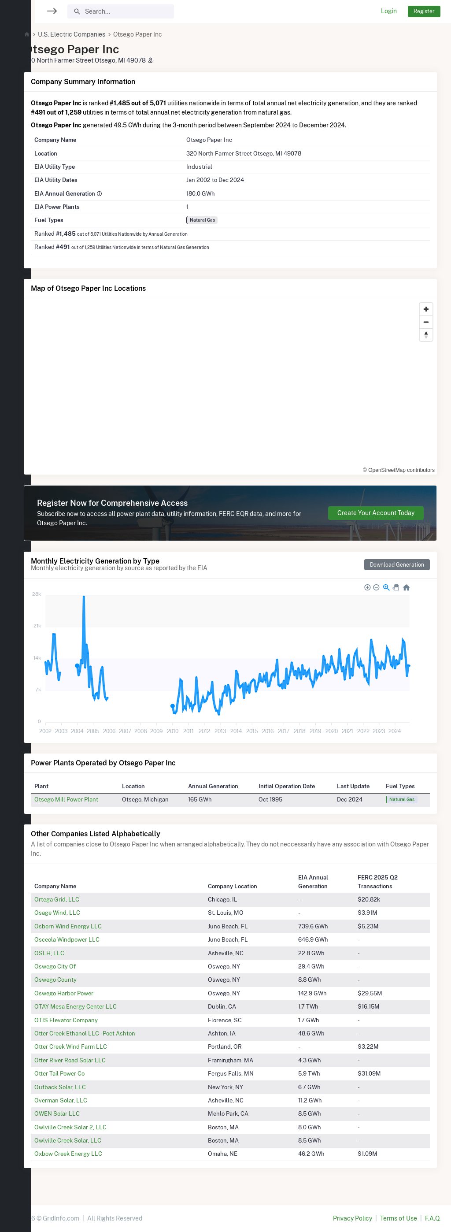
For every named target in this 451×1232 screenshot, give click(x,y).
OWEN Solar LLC (78, 1113)
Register (424, 11)
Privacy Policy (352, 1218)
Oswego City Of (76, 966)
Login (389, 11)
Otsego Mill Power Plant (87, 799)
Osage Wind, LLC (78, 912)
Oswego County (76, 979)
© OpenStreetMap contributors (399, 470)
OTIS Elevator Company (87, 1020)
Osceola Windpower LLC (88, 939)
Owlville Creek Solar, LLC (88, 1140)
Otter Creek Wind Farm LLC (91, 1046)
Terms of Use (398, 1218)
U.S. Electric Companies (92, 34)
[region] (15, 610)
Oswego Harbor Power (85, 993)
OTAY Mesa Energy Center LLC (96, 1006)
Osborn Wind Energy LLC (89, 926)
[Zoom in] (426, 309)
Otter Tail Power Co (80, 1073)
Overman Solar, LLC (81, 1100)
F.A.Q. (432, 1218)
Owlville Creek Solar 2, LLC (91, 1127)
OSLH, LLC (70, 953)
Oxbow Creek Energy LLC (89, 1153)
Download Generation (397, 564)
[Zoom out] (426, 321)
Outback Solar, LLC (81, 1087)
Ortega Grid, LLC (77, 899)
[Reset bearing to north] (426, 334)
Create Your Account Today (375, 512)
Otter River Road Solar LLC (91, 1060)
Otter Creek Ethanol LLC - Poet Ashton (105, 1033)
